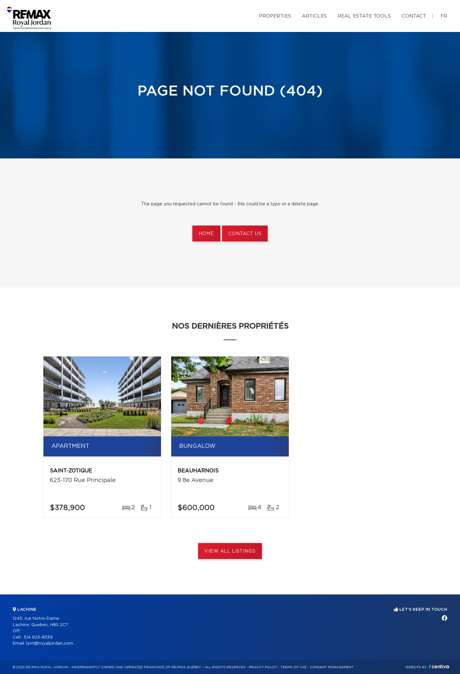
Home (206, 234)
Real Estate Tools (364, 16)
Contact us (244, 234)
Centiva (439, 666)
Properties (275, 16)
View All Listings (229, 551)
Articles (314, 16)
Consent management (332, 667)
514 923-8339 (38, 637)
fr (444, 16)
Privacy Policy (263, 667)
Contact (414, 16)
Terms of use (293, 667)
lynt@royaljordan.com (49, 643)
